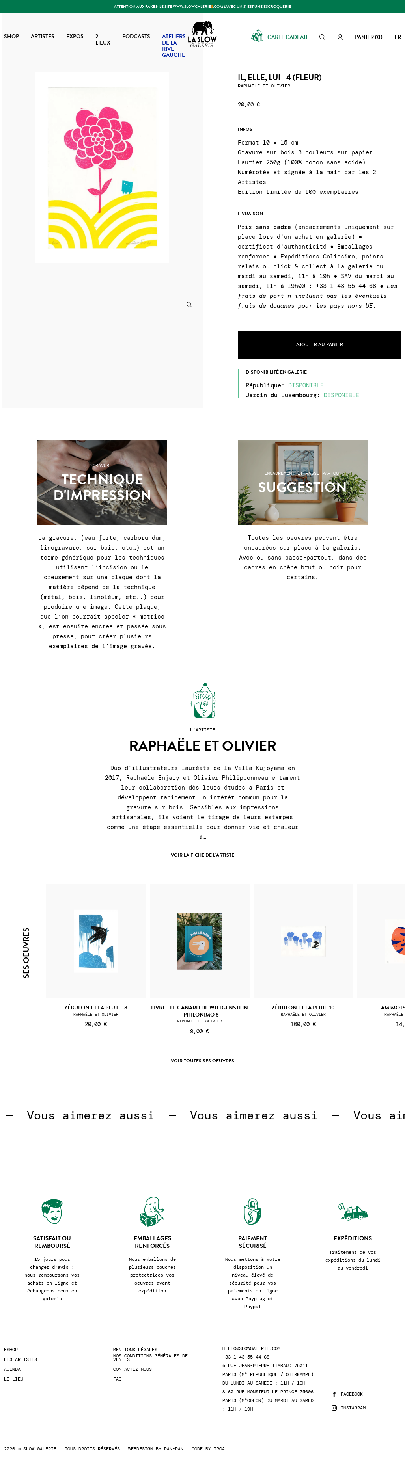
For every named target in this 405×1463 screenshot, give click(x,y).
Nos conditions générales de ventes (150, 1357)
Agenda (12, 1369)
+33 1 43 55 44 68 (245, 1357)
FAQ (117, 1379)
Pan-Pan (173, 1449)
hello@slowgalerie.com (251, 1348)
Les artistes (20, 1359)
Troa (219, 1449)
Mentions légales (135, 1349)
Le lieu (13, 1379)
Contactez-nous (132, 1369)
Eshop (11, 1349)
